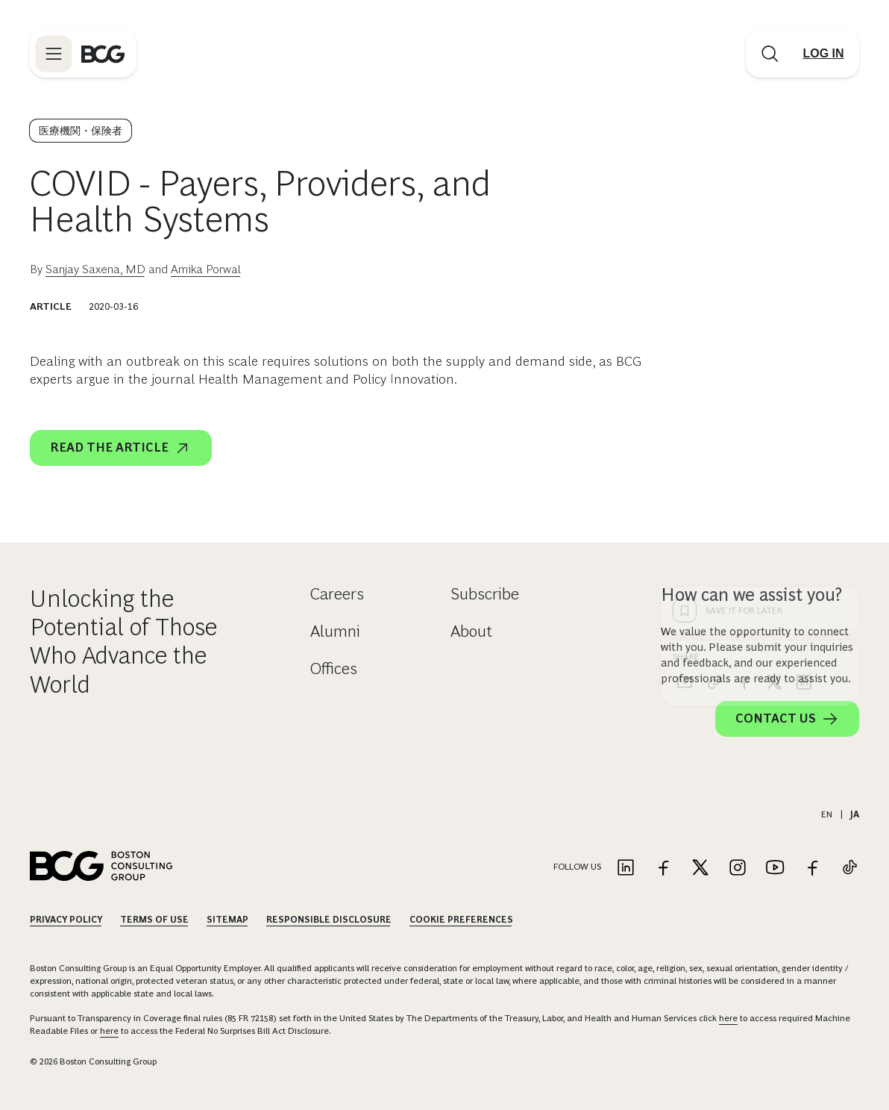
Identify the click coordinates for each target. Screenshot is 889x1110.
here (728, 1018)
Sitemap (227, 919)
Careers (337, 593)
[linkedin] (804, 443)
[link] (714, 443)
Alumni (335, 631)
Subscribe (484, 593)
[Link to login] (823, 54)
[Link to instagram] (737, 868)
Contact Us (787, 719)
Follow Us (577, 866)
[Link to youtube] (775, 868)
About (471, 631)
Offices (333, 668)
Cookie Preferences (461, 919)
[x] (774, 443)
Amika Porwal (206, 269)
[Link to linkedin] (625, 868)
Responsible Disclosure (329, 919)
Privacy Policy (66, 919)
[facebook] (744, 443)
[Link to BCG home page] (102, 54)
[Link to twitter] (700, 868)
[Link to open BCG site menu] (54, 53)
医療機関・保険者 (80, 131)
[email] (685, 443)
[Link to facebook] (663, 868)
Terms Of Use (154, 919)
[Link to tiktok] (849, 868)
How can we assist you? (751, 594)
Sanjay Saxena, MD (95, 269)
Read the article (121, 448)
